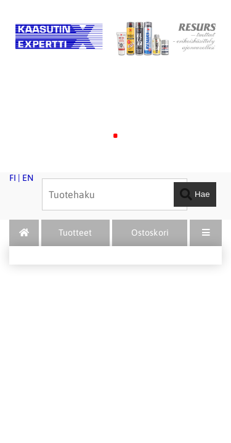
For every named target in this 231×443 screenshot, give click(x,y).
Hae (194, 194)
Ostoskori (150, 232)
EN (27, 178)
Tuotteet (75, 232)
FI (12, 178)
